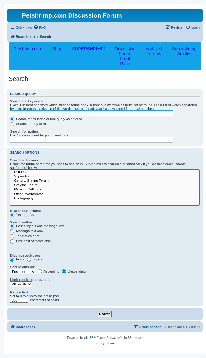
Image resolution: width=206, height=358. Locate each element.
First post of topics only (30, 241)
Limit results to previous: (30, 279)
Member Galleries (105, 189)
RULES (105, 172)
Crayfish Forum (105, 185)
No (29, 214)
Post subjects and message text (37, 226)
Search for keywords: (27, 101)
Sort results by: (22, 267)
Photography (105, 198)
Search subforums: (25, 211)
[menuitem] (40, 27)
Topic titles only (24, 236)
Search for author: (24, 131)
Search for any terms (28, 124)
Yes (16, 214)
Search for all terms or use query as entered (46, 119)
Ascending (48, 271)
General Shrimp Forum (105, 181)
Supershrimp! (105, 176)
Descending (74, 271)
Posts (17, 259)
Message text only (26, 231)
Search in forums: (24, 160)
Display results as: (25, 255)
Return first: (20, 292)
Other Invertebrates (105, 194)
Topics (34, 259)
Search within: (21, 222)
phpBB (89, 337)
